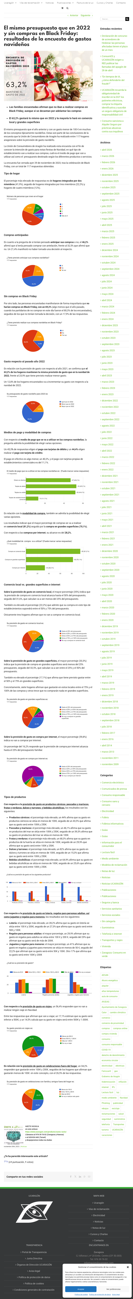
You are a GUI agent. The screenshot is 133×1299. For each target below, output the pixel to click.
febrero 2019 (108, 689)
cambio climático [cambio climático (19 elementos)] (118, 1012)
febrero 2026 (108, 162)
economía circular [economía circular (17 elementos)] (110, 1060)
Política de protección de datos (100, 1294)
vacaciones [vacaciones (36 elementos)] (107, 1135)
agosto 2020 (108, 576)
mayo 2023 (107, 369)
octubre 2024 (108, 262)
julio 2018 (107, 726)
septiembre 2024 (110, 269)
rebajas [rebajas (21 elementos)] (105, 1108)
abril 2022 (107, 450)
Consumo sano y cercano (110, 803)
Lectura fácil (108, 852)
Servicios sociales (111, 915)
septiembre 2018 (110, 720)
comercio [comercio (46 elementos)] (106, 1018)
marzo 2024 (108, 306)
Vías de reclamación (99, 1209)
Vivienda (106, 946)
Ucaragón (99, 1202)
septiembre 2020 (110, 570)
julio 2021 (107, 507)
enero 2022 (108, 469)
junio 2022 (107, 438)
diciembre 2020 (110, 551)
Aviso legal (116, 1294)
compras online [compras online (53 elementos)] (120, 1028)
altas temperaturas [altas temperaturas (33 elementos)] (110, 991)
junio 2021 (107, 513)
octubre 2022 (108, 413)
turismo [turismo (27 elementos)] (105, 1130)
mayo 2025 (107, 218)
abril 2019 (107, 676)
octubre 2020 (108, 563)
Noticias (24, 1146)
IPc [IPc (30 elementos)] (113, 1087)
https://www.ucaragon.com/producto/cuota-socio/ (45, 1132)
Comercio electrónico (113, 782)
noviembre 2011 (110, 758)
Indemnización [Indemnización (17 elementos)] (108, 1082)
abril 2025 (107, 225)
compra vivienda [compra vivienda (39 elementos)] (109, 1034)
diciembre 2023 (110, 325)
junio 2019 (107, 664)
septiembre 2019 (110, 645)
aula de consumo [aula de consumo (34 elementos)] (110, 996)
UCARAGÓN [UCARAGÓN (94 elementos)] (117, 1130)
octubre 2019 (108, 638)
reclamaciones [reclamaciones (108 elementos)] (108, 1114)
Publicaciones (109, 890)
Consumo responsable (113, 795)
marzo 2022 (108, 457)
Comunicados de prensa (114, 788)
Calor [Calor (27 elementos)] (104, 1012)
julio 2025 (107, 206)
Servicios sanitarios (112, 908)
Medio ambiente (110, 858)
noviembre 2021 (110, 482)
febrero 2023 (108, 388)
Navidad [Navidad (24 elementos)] (124, 1098)
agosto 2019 (108, 651)
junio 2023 (107, 363)
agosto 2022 (108, 425)
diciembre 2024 (110, 250)
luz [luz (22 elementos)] (118, 1092)
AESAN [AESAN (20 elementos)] (105, 975)
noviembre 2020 (110, 557)
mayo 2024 (107, 294)
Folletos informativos (113, 823)
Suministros (108, 927)
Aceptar (81, 1289)
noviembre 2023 (110, 331)
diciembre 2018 (110, 701)
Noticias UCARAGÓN (112, 883)
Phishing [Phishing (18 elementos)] (106, 1103)
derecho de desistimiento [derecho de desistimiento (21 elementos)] (113, 1055)
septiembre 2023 (110, 344)
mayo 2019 (107, 670)
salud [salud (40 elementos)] (121, 1114)
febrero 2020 (108, 613)
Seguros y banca (110, 902)
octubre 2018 (108, 714)
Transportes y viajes (112, 940)
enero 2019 (108, 695)
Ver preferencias (113, 1289)
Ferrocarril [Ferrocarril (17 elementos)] (106, 1071)
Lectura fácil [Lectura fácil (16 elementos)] (107, 1092)
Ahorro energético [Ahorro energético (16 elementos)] (110, 980)
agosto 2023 (108, 350)
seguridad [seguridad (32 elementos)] (106, 1119)
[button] (128, 1267)
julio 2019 (107, 657)
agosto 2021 (108, 501)
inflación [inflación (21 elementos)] (123, 1082)
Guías (105, 830)
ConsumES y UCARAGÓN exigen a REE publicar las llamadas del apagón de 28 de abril (114, 63)
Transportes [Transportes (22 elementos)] (118, 1124)
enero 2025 (108, 243)
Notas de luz (108, 871)
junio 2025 (107, 212)
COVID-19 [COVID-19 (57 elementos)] (106, 1050)
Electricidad (108, 811)
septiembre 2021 (110, 494)
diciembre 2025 (110, 174)
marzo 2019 (108, 682)
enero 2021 (108, 544)
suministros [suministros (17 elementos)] (119, 1119)
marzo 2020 (108, 607)
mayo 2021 (107, 519)
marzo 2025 (108, 231)
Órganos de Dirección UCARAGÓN (34, 1264)
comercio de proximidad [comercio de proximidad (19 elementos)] (113, 1023)
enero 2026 (108, 168)
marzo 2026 (108, 156)
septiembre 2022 (110, 419)
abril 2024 (107, 300)
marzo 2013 (108, 751)
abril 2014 (107, 745)
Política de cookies (81, 1294)
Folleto (105, 817)
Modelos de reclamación (114, 864)
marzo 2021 (108, 532)
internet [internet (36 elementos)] (105, 1087)
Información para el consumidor (112, 844)
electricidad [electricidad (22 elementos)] (107, 1066)
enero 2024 (108, 319)
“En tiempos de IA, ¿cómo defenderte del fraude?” (113, 80)
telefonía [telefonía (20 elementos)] (106, 1124)
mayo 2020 (107, 595)
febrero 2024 (108, 312)
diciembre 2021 (110, 475)
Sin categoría (108, 921)
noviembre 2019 (110, 632)
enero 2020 (108, 620)
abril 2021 (107, 526)
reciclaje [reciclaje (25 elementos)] (115, 1108)
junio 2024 (107, 287)
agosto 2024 (108, 275)
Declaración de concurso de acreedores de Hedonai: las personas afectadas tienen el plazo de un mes (115, 42)
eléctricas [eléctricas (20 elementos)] (120, 1066)
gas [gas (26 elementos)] (116, 1071)
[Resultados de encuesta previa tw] (48, 76)
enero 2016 (108, 739)
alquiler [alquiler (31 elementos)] (105, 986)
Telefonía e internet (112, 933)
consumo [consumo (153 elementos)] (106, 1039)
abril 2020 (107, 601)
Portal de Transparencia (34, 1252)
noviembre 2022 (110, 406)
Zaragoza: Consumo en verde (114, 954)
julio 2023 (107, 356)
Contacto (99, 1240)
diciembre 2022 (110, 400)
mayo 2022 (107, 444)
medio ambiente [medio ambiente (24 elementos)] (109, 1098)
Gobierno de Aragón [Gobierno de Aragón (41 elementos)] (111, 1076)
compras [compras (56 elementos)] (106, 1028)
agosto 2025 (108, 200)
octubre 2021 (108, 488)
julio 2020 (107, 582)
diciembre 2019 (110, 626)
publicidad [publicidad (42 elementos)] (118, 1103)
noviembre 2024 (110, 256)
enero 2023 (108, 394)
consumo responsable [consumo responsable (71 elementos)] (112, 1044)
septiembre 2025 (110, 193)
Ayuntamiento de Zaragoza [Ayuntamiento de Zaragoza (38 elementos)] (114, 1007)
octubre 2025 (108, 187)
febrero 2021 (108, 538)
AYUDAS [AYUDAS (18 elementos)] (105, 1002)
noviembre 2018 (110, 707)
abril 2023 (107, 375)
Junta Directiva (34, 1258)
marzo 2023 (108, 381)
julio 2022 (107, 432)
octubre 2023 (108, 338)
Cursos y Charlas (99, 1234)
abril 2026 (107, 149)
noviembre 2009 (110, 764)
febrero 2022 (108, 463)
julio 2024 (107, 281)
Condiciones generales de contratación (34, 1289)
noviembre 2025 (110, 181)
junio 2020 (107, 588)
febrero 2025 (108, 237)
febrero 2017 (108, 733)
